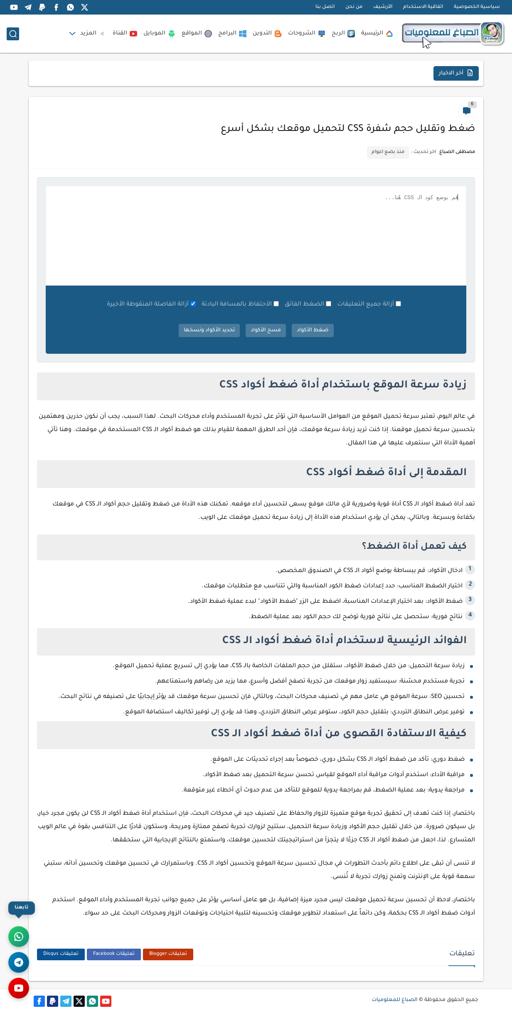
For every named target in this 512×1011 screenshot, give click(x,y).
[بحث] (13, 33)
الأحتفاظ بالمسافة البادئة (237, 304)
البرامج (232, 33)
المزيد (93, 33)
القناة (125, 33)
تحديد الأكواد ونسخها (209, 330)
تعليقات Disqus (61, 954)
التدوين (267, 33)
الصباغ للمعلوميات (395, 1000)
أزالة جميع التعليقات (365, 304)
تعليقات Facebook (114, 954)
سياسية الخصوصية (477, 7)
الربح (343, 33)
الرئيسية (377, 33)
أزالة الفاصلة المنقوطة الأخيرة (148, 304)
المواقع (197, 33)
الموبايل (159, 33)
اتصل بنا (325, 7)
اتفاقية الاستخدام (423, 7)
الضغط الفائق (304, 304)
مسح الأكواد (266, 330)
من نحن (353, 7)
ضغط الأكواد (313, 330)
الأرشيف (382, 7)
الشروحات (306, 33)
